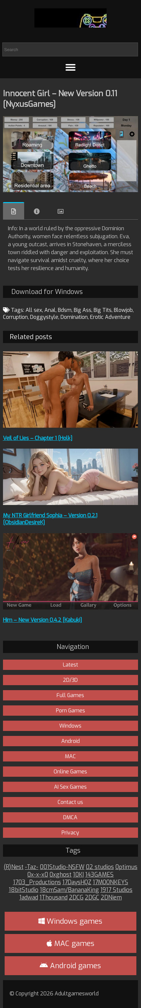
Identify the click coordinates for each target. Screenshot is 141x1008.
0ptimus (126, 867)
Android (70, 741)
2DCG (76, 897)
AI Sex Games (70, 786)
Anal (50, 310)
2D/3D (70, 680)
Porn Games (70, 710)
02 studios (100, 867)
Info (36, 211)
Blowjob (123, 310)
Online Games (70, 771)
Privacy (70, 832)
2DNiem (111, 897)
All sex (33, 310)
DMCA (70, 817)
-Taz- (31, 867)
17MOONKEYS (110, 882)
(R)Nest (14, 867)
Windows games (70, 921)
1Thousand (53, 897)
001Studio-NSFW (62, 867)
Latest (70, 664)
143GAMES (99, 875)
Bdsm (64, 310)
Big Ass (82, 310)
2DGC (92, 897)
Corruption (15, 317)
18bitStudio (23, 890)
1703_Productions (37, 882)
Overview (13, 211)
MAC (70, 756)
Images (60, 211)
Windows (70, 725)
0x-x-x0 (37, 875)
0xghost (60, 875)
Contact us (70, 802)
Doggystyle (44, 317)
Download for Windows (47, 291)
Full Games (70, 695)
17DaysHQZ (76, 882)
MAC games (70, 943)
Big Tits (103, 310)
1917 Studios (116, 890)
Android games (70, 966)
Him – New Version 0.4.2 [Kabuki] (42, 619)
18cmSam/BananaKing (69, 890)
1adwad (28, 897)
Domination (74, 317)
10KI (78, 875)
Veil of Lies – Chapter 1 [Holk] (37, 438)
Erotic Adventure (110, 317)
